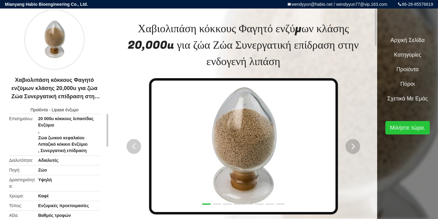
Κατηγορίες (407, 55)
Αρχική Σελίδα (408, 40)
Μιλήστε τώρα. (407, 128)
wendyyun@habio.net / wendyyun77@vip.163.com (339, 4)
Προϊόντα (39, 109)
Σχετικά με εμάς (407, 99)
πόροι (407, 84)
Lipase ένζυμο (65, 109)
